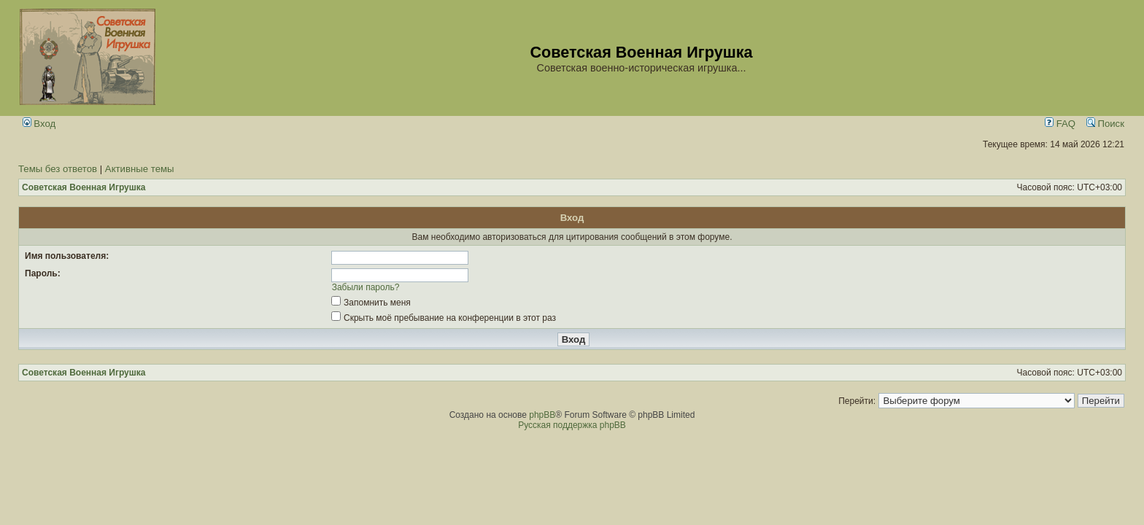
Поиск (1105, 123)
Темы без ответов (57, 168)
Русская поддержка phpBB (572, 425)
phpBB (542, 415)
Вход (39, 123)
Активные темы (139, 168)
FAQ (1060, 123)
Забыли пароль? (366, 287)
